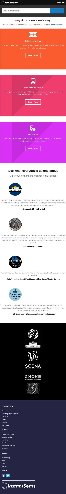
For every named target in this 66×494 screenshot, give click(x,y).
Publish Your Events (8, 434)
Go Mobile (5, 448)
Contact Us (5, 416)
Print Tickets (5, 411)
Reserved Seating (7, 437)
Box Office (5, 440)
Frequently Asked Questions (10, 414)
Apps (3, 463)
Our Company (6, 458)
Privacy (4, 419)
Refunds (4, 422)
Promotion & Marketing (8, 445)
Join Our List (5, 425)
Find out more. (57, 24)
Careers (4, 466)
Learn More (33, 55)
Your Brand (5, 443)
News (3, 460)
